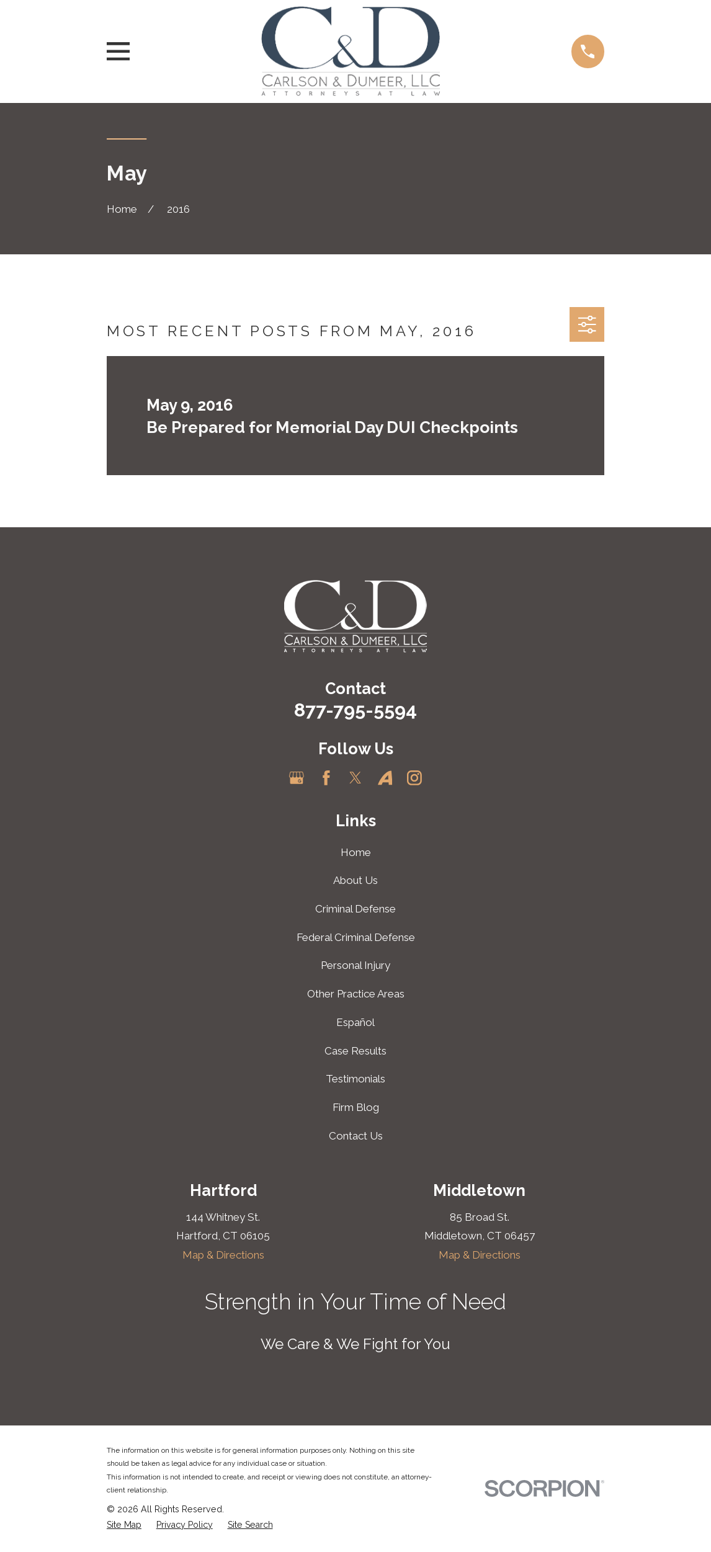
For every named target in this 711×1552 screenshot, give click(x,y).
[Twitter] (355, 777)
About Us (355, 880)
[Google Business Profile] (296, 777)
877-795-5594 (355, 710)
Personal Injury (355, 965)
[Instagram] (414, 777)
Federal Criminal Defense (356, 937)
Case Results (355, 1051)
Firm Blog (356, 1107)
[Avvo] (385, 777)
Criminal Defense (355, 909)
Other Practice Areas (356, 994)
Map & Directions (223, 1255)
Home (356, 852)
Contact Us (356, 1136)
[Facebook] (326, 777)
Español (355, 1022)
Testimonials (355, 1079)
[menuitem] (124, 1525)
